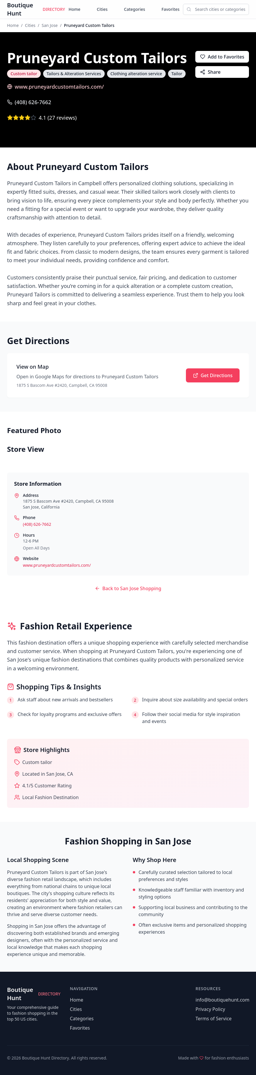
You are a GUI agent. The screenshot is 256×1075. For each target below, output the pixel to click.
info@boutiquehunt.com (223, 1000)
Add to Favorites (222, 57)
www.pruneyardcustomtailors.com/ (55, 86)
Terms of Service (214, 1018)
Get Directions (213, 375)
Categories (134, 9)
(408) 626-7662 (29, 102)
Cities (102, 9)
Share (210, 72)
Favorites (170, 9)
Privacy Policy (210, 1009)
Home (74, 9)
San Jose (50, 25)
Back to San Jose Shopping (128, 588)
